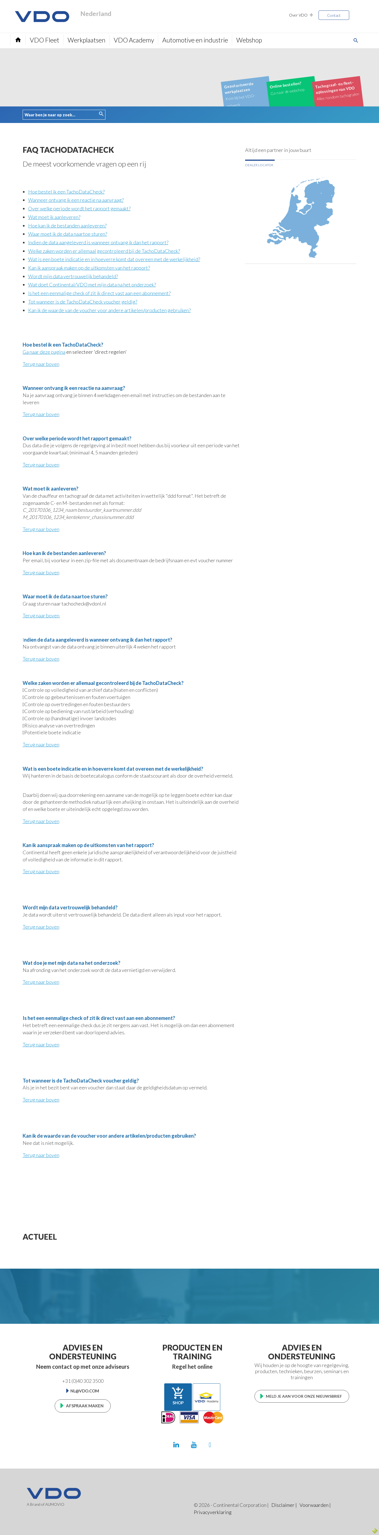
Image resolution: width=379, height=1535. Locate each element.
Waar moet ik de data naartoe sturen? (67, 234)
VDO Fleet (44, 40)
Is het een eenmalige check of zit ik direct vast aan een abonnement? (99, 293)
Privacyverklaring (213, 1512)
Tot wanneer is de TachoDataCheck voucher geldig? (82, 302)
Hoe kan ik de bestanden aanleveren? (67, 226)
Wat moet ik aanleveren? (54, 217)
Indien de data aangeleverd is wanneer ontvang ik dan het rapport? (98, 242)
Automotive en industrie (195, 40)
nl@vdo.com (84, 1390)
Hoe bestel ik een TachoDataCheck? (66, 192)
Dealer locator (259, 165)
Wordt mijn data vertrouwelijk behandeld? (73, 276)
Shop (178, 1395)
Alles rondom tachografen (337, 90)
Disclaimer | (284, 1505)
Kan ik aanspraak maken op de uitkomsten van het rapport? (89, 268)
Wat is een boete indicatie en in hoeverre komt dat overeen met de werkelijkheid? (114, 259)
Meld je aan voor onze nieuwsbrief (304, 1396)
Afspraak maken (85, 1405)
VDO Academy (134, 40)
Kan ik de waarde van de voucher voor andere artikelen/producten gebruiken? (109, 310)
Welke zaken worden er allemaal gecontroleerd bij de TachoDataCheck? (104, 251)
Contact (334, 15)
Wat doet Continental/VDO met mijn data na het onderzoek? (92, 285)
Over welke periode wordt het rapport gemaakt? (79, 208)
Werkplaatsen (86, 40)
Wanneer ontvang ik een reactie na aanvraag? (76, 200)
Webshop (249, 40)
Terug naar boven (41, 364)
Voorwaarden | (315, 1505)
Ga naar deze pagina (44, 352)
